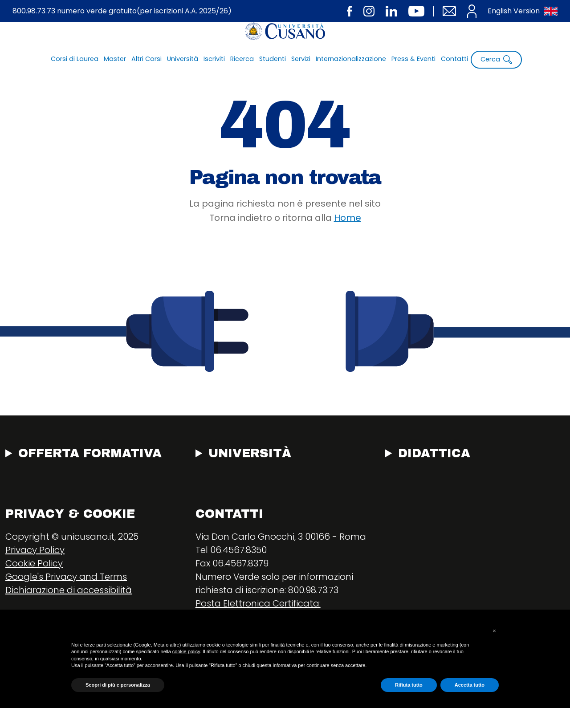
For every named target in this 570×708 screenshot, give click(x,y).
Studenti (272, 58)
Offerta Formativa (90, 453)
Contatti (454, 58)
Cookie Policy (34, 563)
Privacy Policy (35, 550)
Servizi (300, 58)
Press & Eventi (413, 58)
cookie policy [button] (186, 651)
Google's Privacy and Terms (66, 576)
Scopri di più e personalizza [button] (118, 685)
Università (182, 58)
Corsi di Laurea (74, 58)
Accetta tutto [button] (469, 685)
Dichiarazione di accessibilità (68, 590)
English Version (523, 11)
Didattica (434, 453)
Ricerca (242, 58)
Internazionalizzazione (351, 58)
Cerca (496, 59)
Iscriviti (214, 58)
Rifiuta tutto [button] (409, 685)
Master (115, 58)
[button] (494, 631)
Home (347, 218)
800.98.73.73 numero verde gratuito (122, 11)
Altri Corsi (146, 58)
